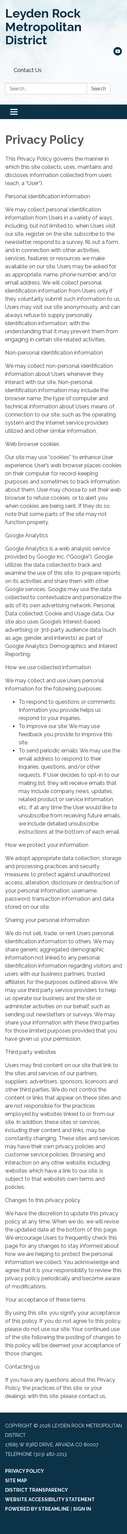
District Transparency (36, 1490)
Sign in (82, 1509)
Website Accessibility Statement (50, 1499)
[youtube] (117, 53)
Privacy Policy (24, 1471)
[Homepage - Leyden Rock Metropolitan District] (63, 27)
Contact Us (28, 70)
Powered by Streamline (37, 1509)
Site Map (16, 1480)
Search (98, 88)
